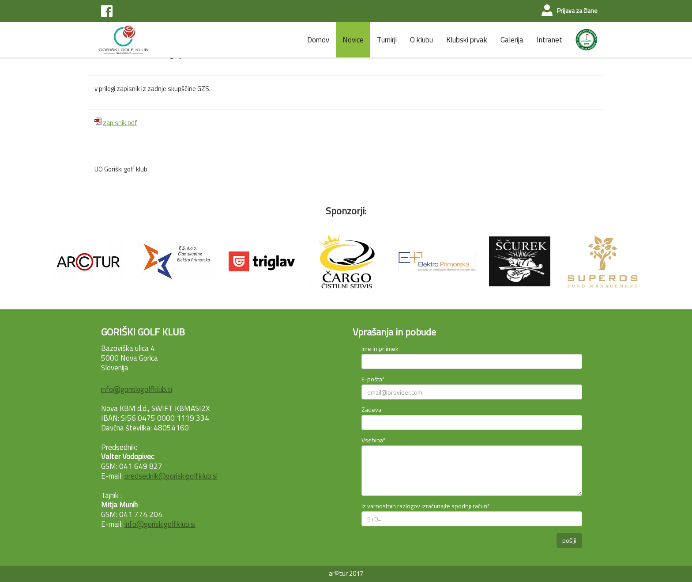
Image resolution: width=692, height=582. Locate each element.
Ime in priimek (380, 348)
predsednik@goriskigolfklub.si (171, 476)
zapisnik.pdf (120, 123)
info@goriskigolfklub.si (136, 389)
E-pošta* (373, 379)
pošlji (569, 540)
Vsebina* (373, 440)
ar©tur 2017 (346, 573)
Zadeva (371, 409)
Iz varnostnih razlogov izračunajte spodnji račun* (425, 505)
